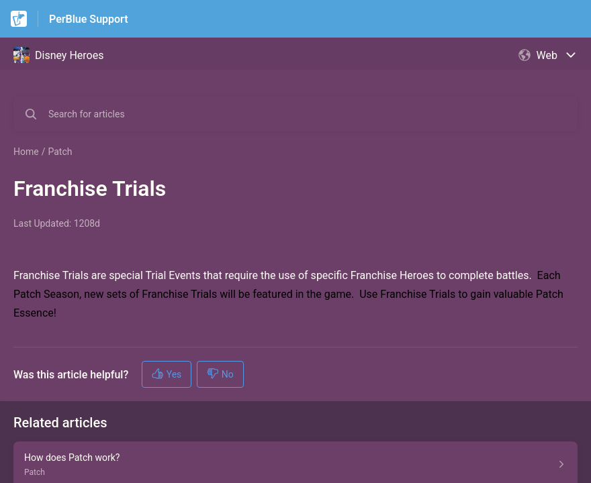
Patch (60, 151)
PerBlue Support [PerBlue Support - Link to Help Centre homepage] (88, 19)
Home (26, 151)
